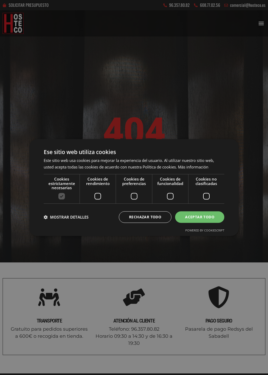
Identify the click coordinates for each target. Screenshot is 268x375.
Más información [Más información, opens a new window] (193, 167)
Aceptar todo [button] (199, 216)
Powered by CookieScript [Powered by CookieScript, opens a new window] (204, 231)
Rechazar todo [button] (145, 216)
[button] (66, 217)
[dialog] (134, 187)
